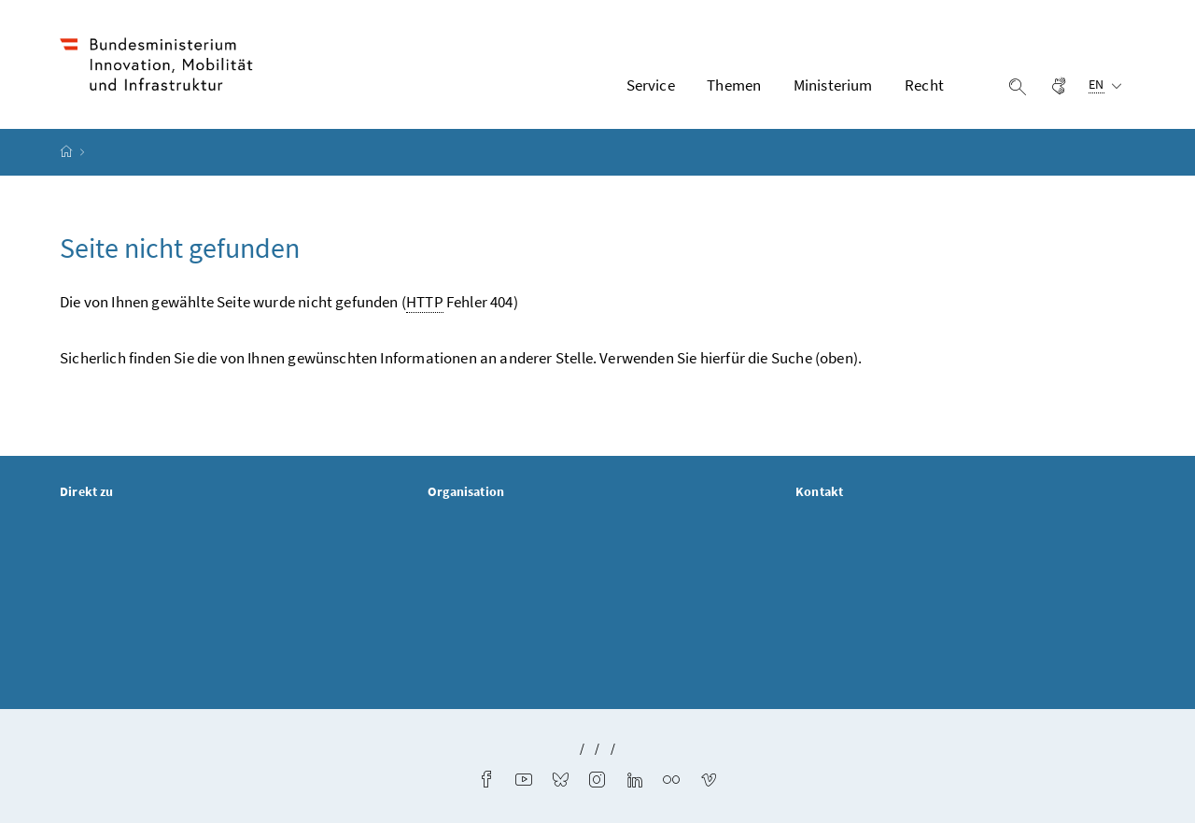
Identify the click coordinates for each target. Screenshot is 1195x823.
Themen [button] (734, 85)
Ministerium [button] (833, 85)
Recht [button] (924, 85)
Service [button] (650, 85)
